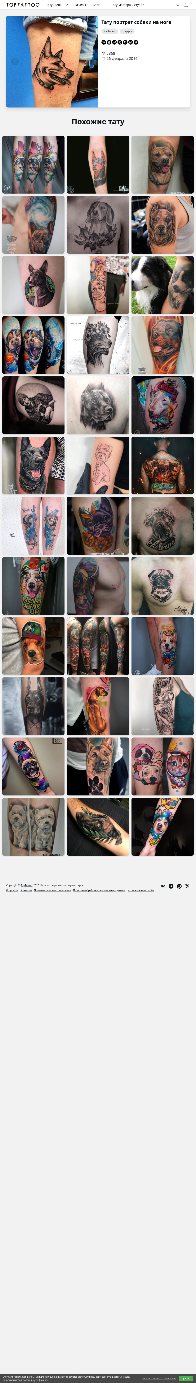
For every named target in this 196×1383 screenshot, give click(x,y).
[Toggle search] (178, 5)
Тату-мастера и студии (127, 5)
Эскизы (80, 5)
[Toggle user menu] (186, 5)
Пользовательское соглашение (52, 890)
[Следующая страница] (89, 61)
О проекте (12, 890)
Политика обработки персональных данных (99, 890)
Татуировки (57, 5)
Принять (186, 1378)
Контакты (26, 890)
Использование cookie (141, 890)
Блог (99, 5)
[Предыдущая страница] (15, 61)
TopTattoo (26, 885)
